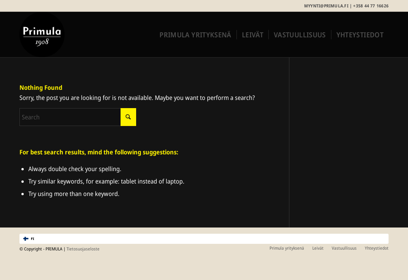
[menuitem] (195, 34)
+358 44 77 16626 (371, 6)
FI (28, 239)
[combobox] (204, 239)
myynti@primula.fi (326, 6)
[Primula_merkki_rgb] (42, 34)
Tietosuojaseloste (83, 249)
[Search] (77, 117)
